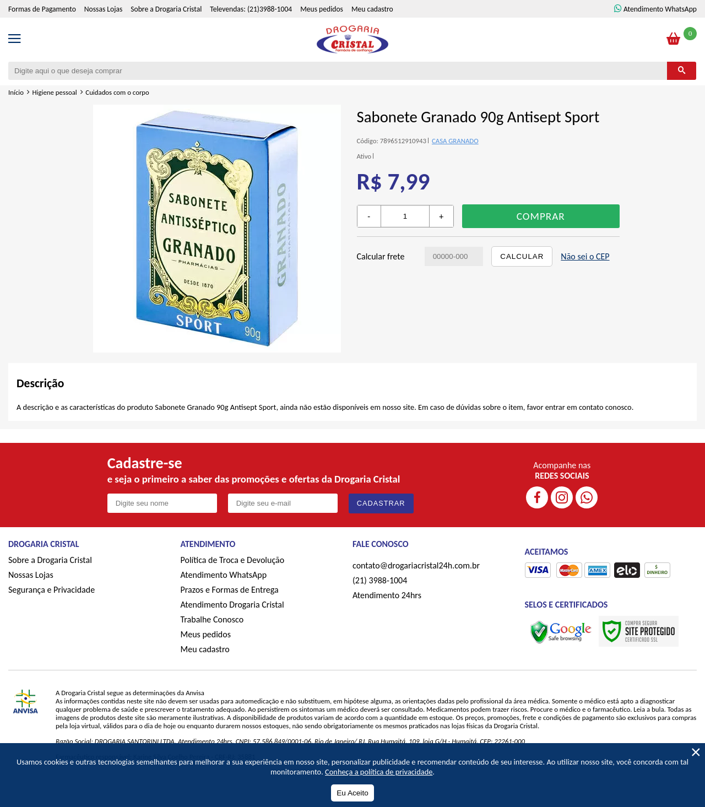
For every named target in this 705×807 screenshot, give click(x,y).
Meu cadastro (372, 9)
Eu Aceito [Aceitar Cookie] (352, 793)
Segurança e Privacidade (51, 589)
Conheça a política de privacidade (378, 772)
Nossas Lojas (103, 9)
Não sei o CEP (585, 256)
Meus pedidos (321, 9)
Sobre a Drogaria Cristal (166, 9)
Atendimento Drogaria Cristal (232, 604)
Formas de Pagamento (42, 9)
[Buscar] (681, 71)
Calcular (522, 256)
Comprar (541, 216)
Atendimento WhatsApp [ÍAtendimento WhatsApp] (660, 9)
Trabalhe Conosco (212, 619)
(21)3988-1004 (269, 9)
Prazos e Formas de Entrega (230, 589)
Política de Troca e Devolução (233, 560)
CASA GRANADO (455, 141)
